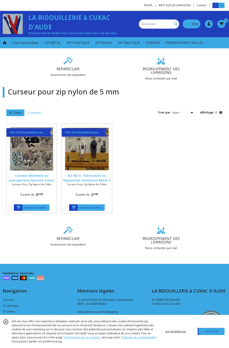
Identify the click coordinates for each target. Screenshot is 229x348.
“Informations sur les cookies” (82, 337)
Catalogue (10, 305)
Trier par (164, 112)
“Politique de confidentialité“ (139, 337)
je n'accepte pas (175, 331)
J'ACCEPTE (211, 331)
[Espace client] (209, 24)
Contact (201, 5)
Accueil (8, 300)
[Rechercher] (176, 24)
